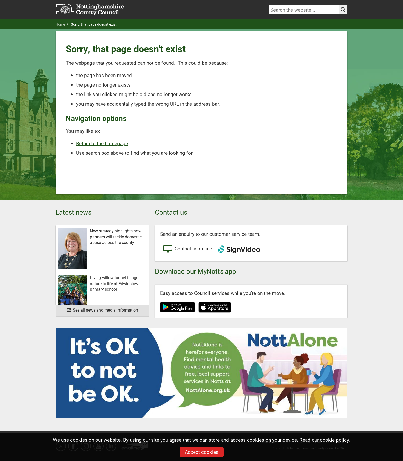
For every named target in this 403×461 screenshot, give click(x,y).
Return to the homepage (102, 143)
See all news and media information (102, 310)
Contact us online (187, 249)
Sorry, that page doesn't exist (94, 24)
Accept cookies (201, 452)
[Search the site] (343, 9)
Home (62, 24)
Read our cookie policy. (324, 440)
